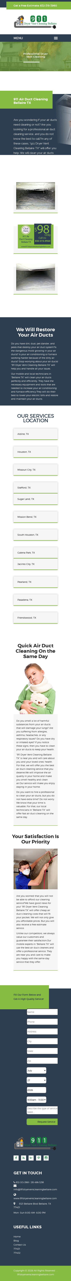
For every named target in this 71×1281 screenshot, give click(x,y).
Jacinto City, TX (25, 564)
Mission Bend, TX (26, 516)
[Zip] (48, 1060)
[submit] (47, 1122)
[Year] (37, 1090)
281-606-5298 (37, 1182)
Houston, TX (24, 451)
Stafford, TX (24, 487)
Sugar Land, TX (25, 499)
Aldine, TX (23, 434)
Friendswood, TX (26, 617)
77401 (17, 1248)
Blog (16, 1240)
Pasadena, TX (24, 599)
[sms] (47, 1110)
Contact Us (20, 1244)
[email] (35, 1189)
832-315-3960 (48, 5)
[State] (48, 1051)
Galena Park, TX (26, 552)
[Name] (48, 1012)
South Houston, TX (27, 534)
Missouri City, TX (26, 469)
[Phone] (48, 1021)
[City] (48, 1041)
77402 (17, 1252)
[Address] (48, 1031)
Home (17, 1236)
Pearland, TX (24, 581)
